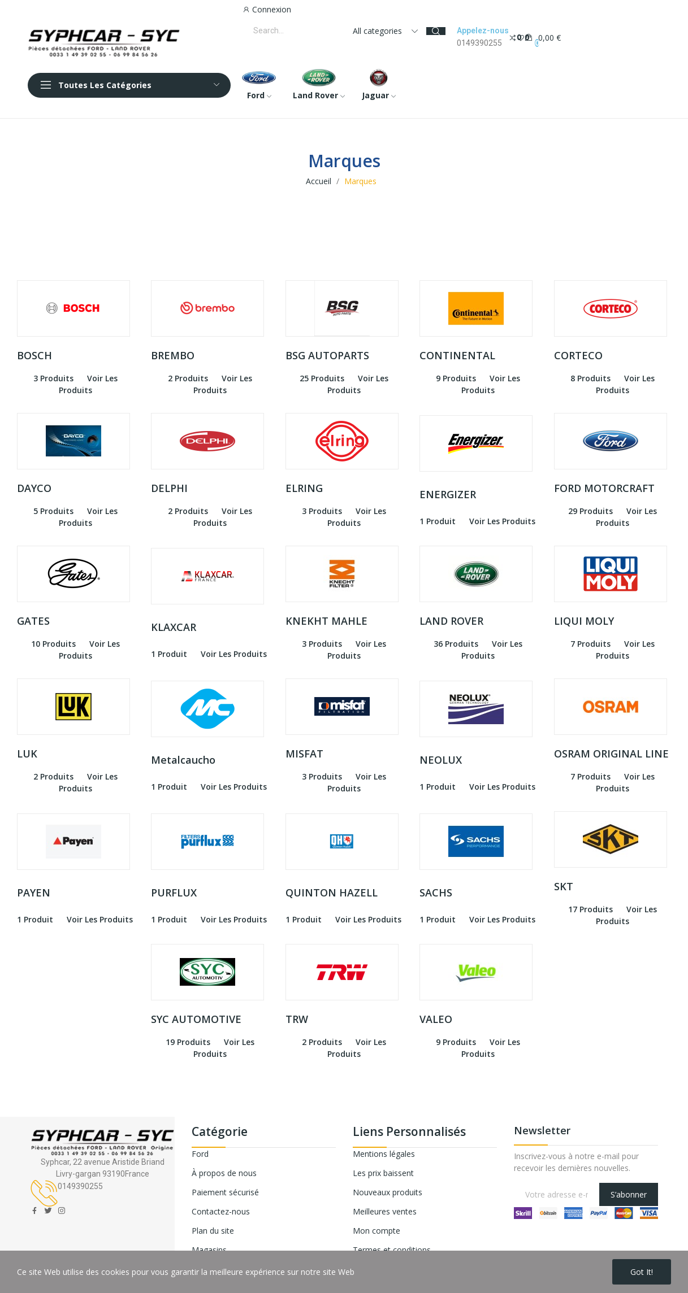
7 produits (590, 643)
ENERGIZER (447, 494)
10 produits (53, 643)
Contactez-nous (221, 1211)
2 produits (188, 378)
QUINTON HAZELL (331, 892)
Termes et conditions (392, 1249)
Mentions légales (384, 1153)
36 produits (456, 643)
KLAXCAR (173, 627)
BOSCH (34, 355)
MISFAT (304, 753)
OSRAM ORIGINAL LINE (611, 753)
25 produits (322, 378)
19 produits (188, 1042)
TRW (296, 1019)
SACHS (435, 892)
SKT (563, 886)
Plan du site (213, 1230)
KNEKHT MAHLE (326, 621)
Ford (200, 1153)
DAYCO (34, 488)
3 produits (53, 378)
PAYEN (33, 892)
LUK (27, 753)
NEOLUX (440, 760)
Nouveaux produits (387, 1192)
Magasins (209, 1249)
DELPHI (169, 488)
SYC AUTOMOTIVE (196, 1019)
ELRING (304, 488)
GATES (33, 621)
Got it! (641, 1271)
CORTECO (578, 355)
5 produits (53, 511)
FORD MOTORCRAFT (604, 488)
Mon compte (376, 1230)
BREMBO (172, 355)
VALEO (435, 1019)
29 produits (590, 511)
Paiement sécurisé (225, 1192)
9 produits (456, 378)
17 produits (590, 909)
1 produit (437, 521)
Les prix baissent (383, 1173)
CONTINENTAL (457, 355)
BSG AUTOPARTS (327, 355)
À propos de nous (224, 1173)
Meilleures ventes (385, 1211)
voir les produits (502, 521)
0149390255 (479, 42)
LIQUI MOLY (584, 621)
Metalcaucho (183, 760)
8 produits (590, 378)
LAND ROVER (451, 621)
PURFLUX (174, 892)
